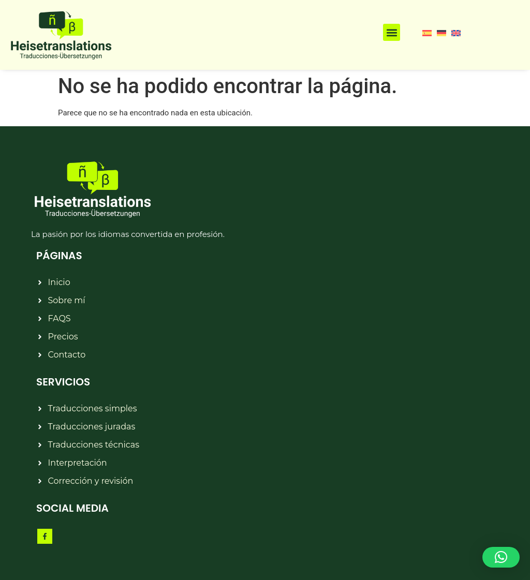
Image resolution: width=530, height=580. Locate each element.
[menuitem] (427, 33)
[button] (391, 32)
